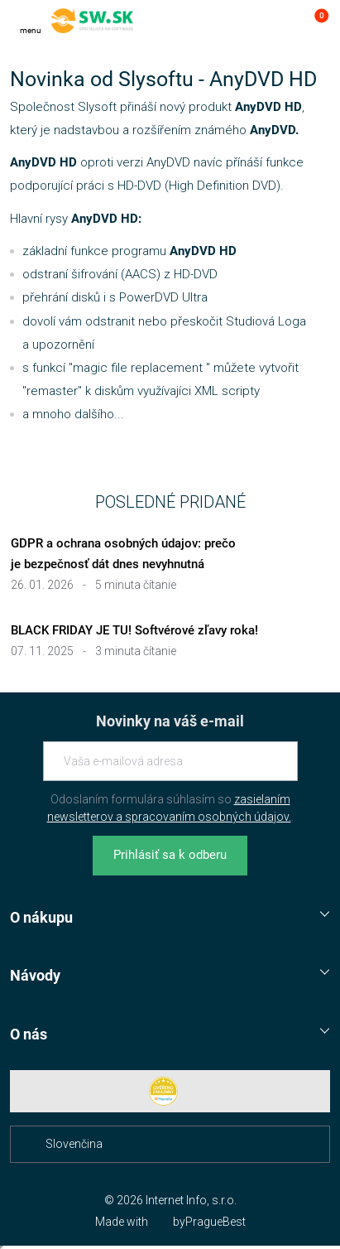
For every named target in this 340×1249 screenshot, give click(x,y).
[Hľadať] (247, 20)
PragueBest (215, 1221)
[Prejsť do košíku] (313, 20)
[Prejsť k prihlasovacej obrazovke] (280, 20)
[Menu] (30, 20)
